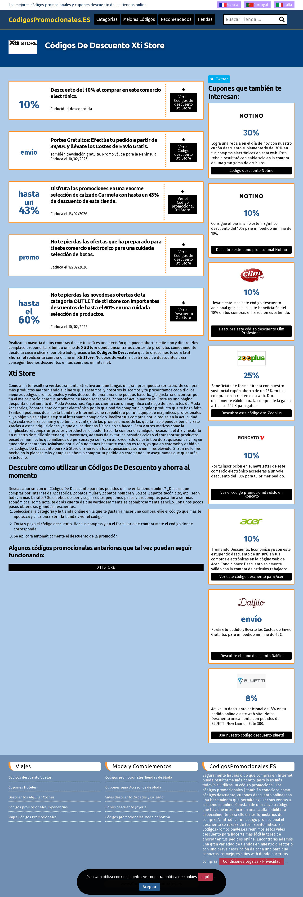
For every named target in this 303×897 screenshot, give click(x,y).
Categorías (107, 19)
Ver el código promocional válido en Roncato (251, 494)
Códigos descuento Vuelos (30, 777)
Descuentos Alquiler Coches (31, 797)
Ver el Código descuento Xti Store (183, 152)
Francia (228, 5)
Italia (284, 5)
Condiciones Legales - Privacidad (252, 861)
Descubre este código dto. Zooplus (251, 413)
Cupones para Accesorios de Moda (133, 787)
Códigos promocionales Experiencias (38, 807)
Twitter (219, 79)
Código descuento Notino (251, 170)
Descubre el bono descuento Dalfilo (251, 656)
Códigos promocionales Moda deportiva (137, 817)
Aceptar (149, 886)
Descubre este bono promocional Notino (251, 249)
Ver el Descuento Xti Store (183, 314)
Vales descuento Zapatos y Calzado (134, 797)
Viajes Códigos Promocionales (33, 817)
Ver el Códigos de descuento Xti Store (183, 102)
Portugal (257, 5)
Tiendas (205, 19)
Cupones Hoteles (23, 787)
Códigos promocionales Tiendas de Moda (138, 777)
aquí (205, 877)
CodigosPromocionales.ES (49, 19)
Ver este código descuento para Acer (251, 576)
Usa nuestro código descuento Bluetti (251, 735)
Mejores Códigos (139, 19)
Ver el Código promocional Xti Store (183, 204)
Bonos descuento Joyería (126, 807)
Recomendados (176, 19)
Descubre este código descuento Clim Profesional (251, 331)
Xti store (106, 567)
